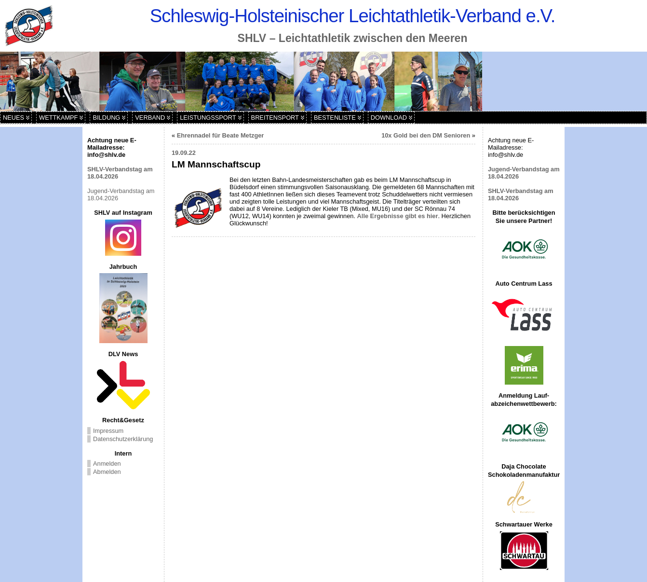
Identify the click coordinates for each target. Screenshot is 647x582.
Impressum (108, 430)
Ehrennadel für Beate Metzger (220, 135)
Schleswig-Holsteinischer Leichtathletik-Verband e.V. (352, 15)
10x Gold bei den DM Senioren (425, 135)
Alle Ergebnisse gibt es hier (397, 216)
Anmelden (107, 463)
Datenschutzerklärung (123, 439)
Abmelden (107, 471)
